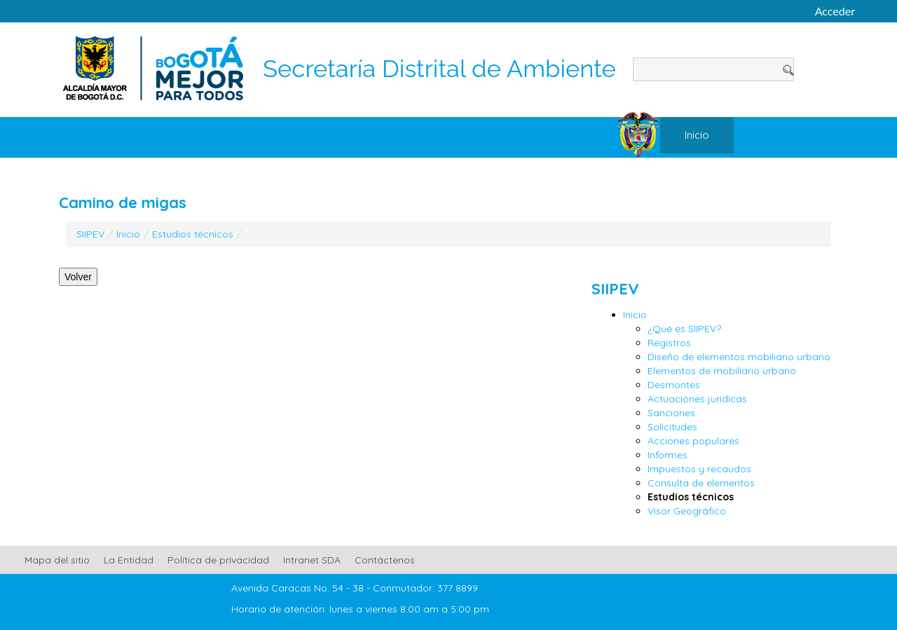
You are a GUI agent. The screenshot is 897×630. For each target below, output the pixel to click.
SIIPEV (90, 234)
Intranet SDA (312, 560)
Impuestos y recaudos (699, 469)
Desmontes (674, 384)
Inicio (128, 234)
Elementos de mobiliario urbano (722, 370)
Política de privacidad (218, 560)
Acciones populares (693, 440)
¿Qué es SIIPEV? (684, 328)
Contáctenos (385, 560)
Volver (78, 276)
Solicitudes (672, 426)
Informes (667, 454)
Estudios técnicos (192, 234)
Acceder (835, 11)
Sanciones (671, 412)
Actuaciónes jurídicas (697, 398)
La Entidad (128, 560)
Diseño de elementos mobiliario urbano (739, 356)
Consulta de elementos (701, 483)
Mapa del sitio (57, 560)
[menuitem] (697, 135)
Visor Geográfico (687, 511)
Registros (669, 342)
